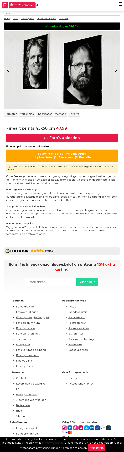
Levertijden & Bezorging (31, 383)
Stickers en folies (78, 328)
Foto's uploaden (62, 138)
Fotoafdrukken (25, 306)
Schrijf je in (87, 281)
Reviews (74, 113)
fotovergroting (37, 233)
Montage (60, 113)
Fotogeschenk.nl (26, 428)
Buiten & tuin (76, 333)
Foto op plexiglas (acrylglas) (33, 317)
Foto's (72, 306)
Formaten (11, 113)
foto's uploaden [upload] (22, 5)
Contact (21, 378)
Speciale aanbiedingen (82, 339)
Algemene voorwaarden (31, 399)
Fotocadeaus (76, 317)
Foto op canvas (25, 328)
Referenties (23, 405)
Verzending (27, 113)
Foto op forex (24, 366)
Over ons (73, 378)
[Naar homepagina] (5, 5)
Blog (19, 410)
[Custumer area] (37, 5)
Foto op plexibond (27, 355)
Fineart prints (24, 360)
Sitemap (21, 416)
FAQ (19, 389)
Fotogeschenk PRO (80, 383)
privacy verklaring (52, 442)
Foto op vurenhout (28, 333)
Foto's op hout (77, 322)
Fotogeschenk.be (27, 433)
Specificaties (44, 113)
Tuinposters (23, 339)
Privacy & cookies (26, 394)
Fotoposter (23, 344)
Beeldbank (75, 344)
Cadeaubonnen (78, 349)
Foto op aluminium (28, 322)
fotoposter (12, 233)
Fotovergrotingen (27, 311)
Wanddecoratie (77, 311)
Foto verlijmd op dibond (31, 349)
